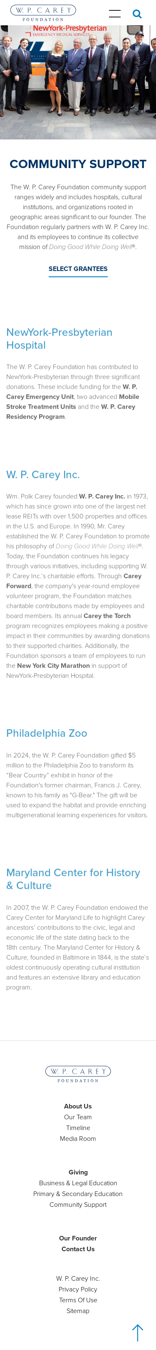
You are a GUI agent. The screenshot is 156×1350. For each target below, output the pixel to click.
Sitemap (78, 1311)
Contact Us (78, 1249)
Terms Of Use (78, 1300)
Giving (78, 1172)
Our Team (78, 1117)
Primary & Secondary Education (78, 1194)
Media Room (78, 1139)
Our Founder (78, 1238)
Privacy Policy (78, 1289)
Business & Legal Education (78, 1183)
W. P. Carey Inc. (78, 1278)
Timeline (78, 1128)
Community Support (78, 1205)
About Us (78, 1106)
